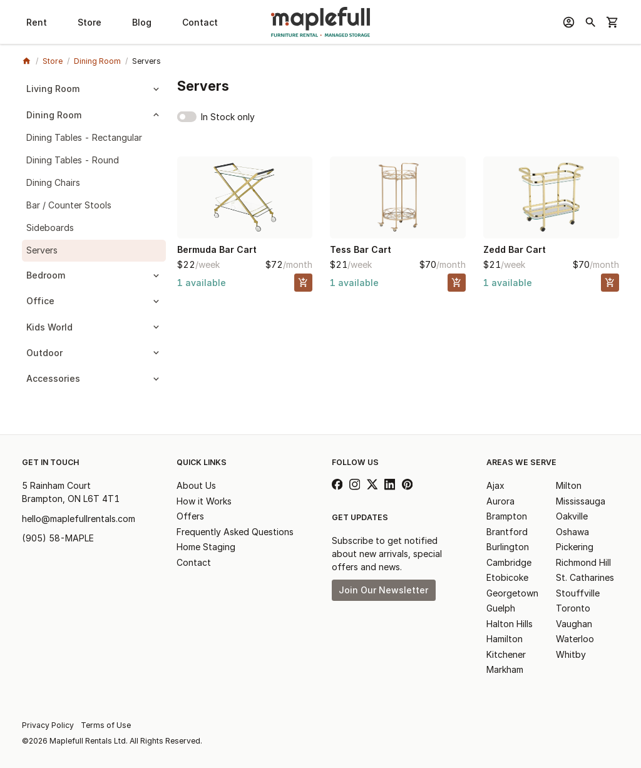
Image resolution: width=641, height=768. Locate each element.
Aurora (500, 501)
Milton (569, 485)
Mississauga (580, 501)
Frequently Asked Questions (235, 531)
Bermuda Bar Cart (217, 249)
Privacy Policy (48, 725)
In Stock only (228, 116)
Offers (190, 516)
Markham (504, 669)
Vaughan (574, 623)
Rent (36, 22)
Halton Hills (509, 623)
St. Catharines (585, 577)
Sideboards (50, 227)
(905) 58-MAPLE (58, 538)
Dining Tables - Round (72, 160)
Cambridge (508, 562)
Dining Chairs (53, 182)
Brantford (507, 531)
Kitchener (506, 654)
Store (89, 22)
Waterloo (575, 638)
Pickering (574, 546)
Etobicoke (507, 577)
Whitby (571, 654)
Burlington (507, 546)
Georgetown (512, 593)
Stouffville (578, 593)
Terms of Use (106, 725)
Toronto (573, 608)
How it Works (204, 501)
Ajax (495, 485)
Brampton (506, 516)
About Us (196, 485)
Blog (141, 22)
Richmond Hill (583, 562)
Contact (200, 22)
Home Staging (206, 546)
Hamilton (504, 638)
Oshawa (572, 531)
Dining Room (97, 61)
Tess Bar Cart (360, 249)
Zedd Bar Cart (514, 249)
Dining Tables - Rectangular (84, 137)
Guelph (500, 608)
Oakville (572, 516)
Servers (42, 250)
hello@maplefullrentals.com (78, 518)
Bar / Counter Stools (68, 205)
